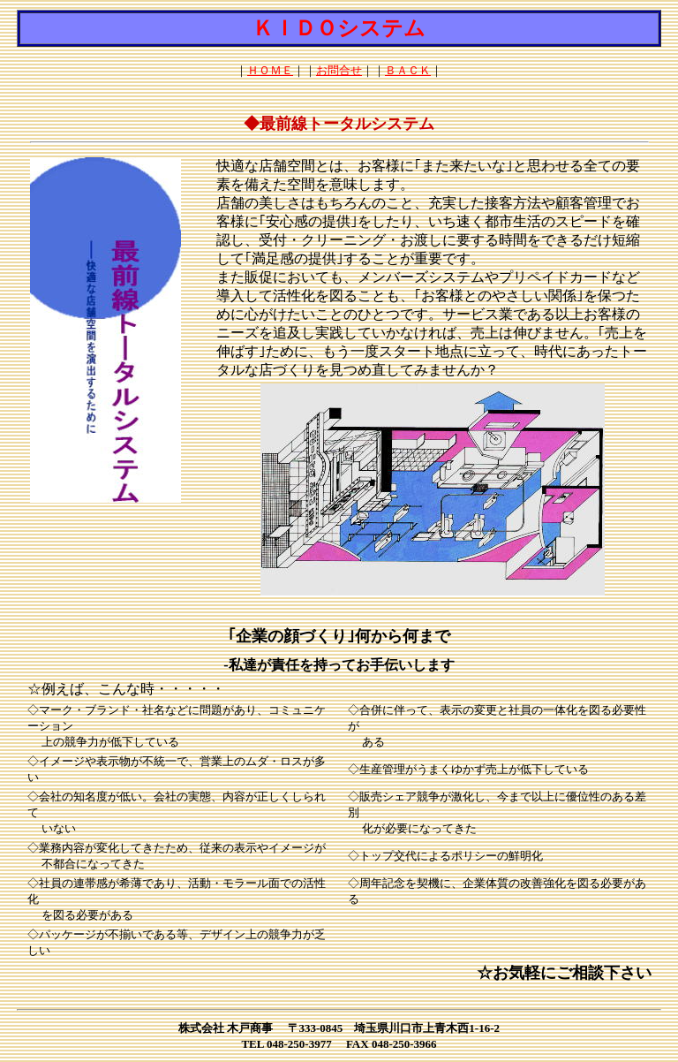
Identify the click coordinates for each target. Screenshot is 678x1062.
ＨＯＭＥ (270, 70)
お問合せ (339, 70)
